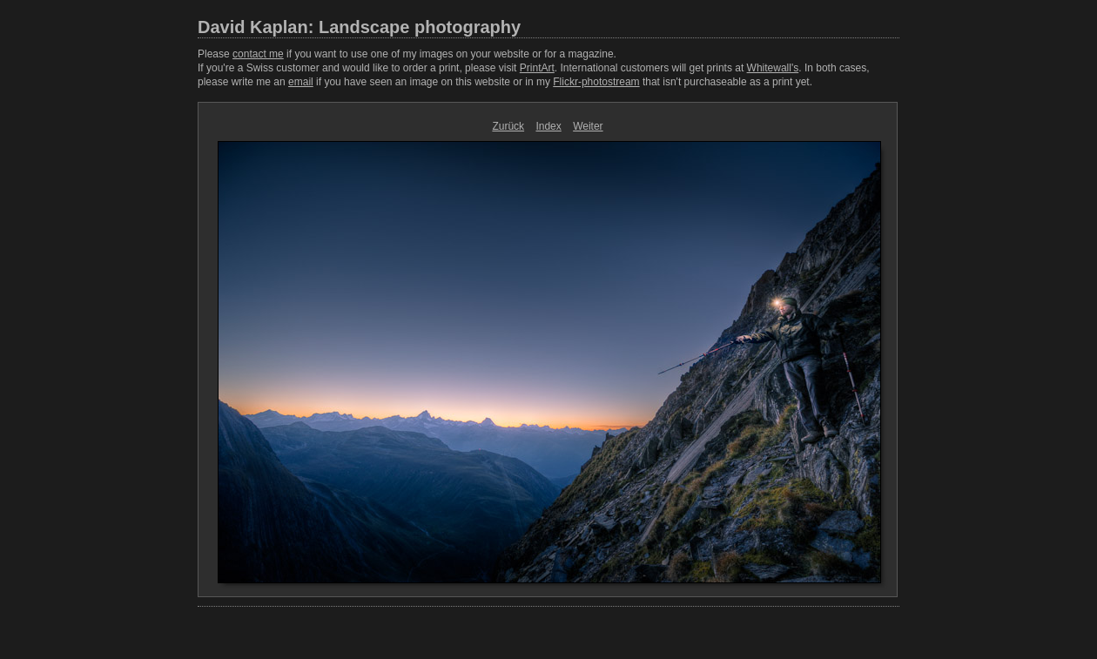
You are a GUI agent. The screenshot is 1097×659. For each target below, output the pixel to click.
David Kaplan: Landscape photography (359, 27)
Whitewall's (773, 68)
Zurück (508, 126)
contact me (258, 54)
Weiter (587, 126)
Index (548, 126)
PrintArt (537, 68)
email (300, 82)
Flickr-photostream (596, 82)
